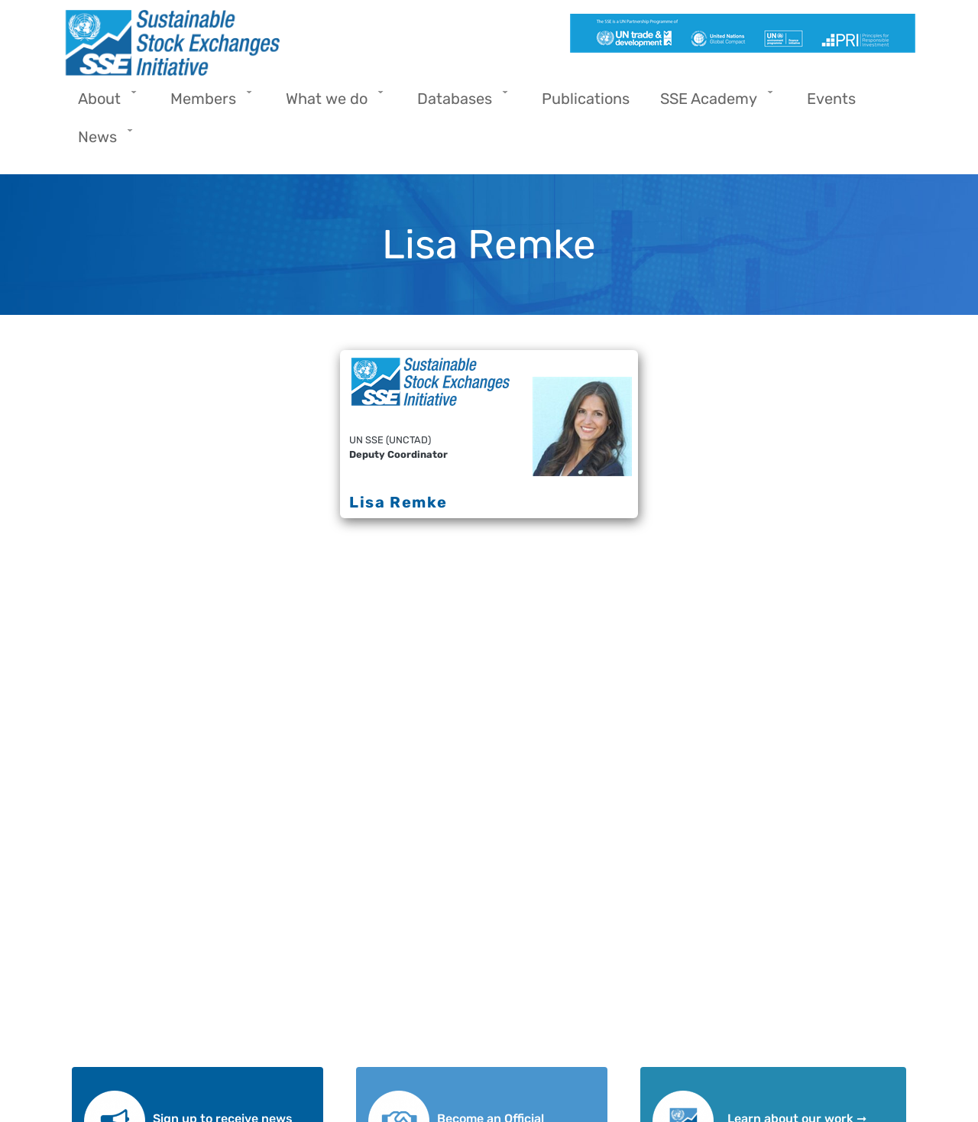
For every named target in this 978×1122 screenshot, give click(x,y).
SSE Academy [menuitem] (712, 103)
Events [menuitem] (831, 98)
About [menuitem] (103, 103)
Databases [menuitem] (458, 103)
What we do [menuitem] (330, 103)
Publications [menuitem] (586, 98)
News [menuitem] (101, 142)
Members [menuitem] (207, 103)
